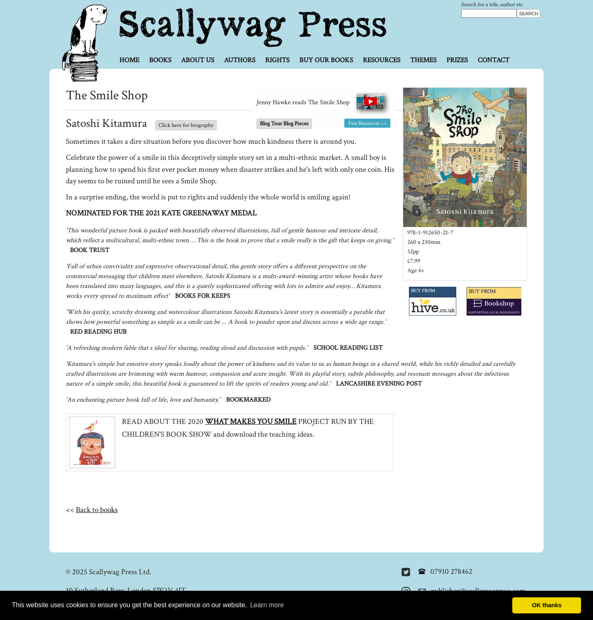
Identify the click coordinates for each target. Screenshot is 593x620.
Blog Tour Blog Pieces (284, 123)
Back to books (97, 510)
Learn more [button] (267, 604)
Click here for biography (186, 125)
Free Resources (364, 123)
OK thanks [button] (547, 605)
